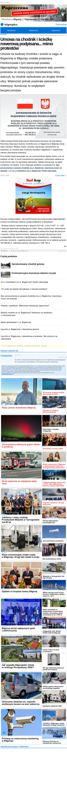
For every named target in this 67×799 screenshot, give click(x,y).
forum (6, 251)
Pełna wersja (61, 24)
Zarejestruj (9, 374)
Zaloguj (4, 374)
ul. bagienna (10, 346)
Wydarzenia (33, 30)
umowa (44, 346)
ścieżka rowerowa (32, 346)
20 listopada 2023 (18, 355)
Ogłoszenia (56, 30)
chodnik (20, 346)
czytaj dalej (60, 175)
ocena (24, 251)
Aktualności (11, 30)
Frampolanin (6, 356)
